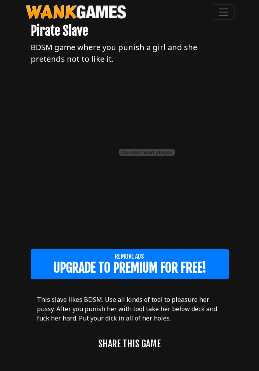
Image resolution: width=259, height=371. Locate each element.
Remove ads (130, 264)
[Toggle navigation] (224, 12)
